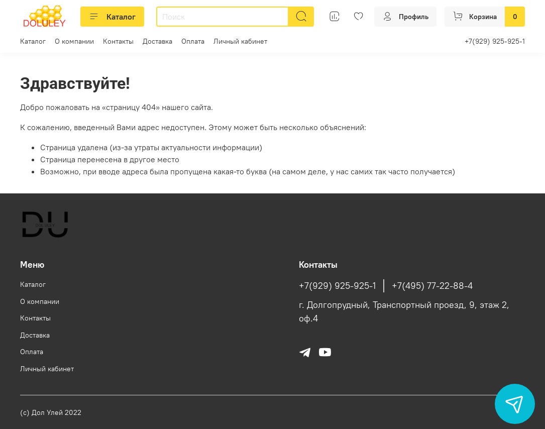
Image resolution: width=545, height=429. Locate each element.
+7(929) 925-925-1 (495, 41)
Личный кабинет (240, 41)
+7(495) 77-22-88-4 (432, 285)
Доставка (157, 41)
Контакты (118, 41)
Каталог (112, 17)
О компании (74, 41)
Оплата (192, 41)
